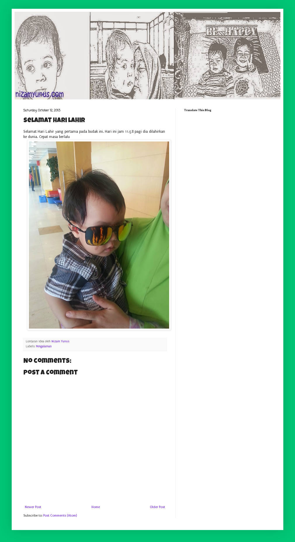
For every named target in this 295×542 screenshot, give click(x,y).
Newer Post (33, 507)
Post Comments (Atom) (60, 515)
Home (95, 507)
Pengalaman (44, 346)
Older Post (157, 507)
